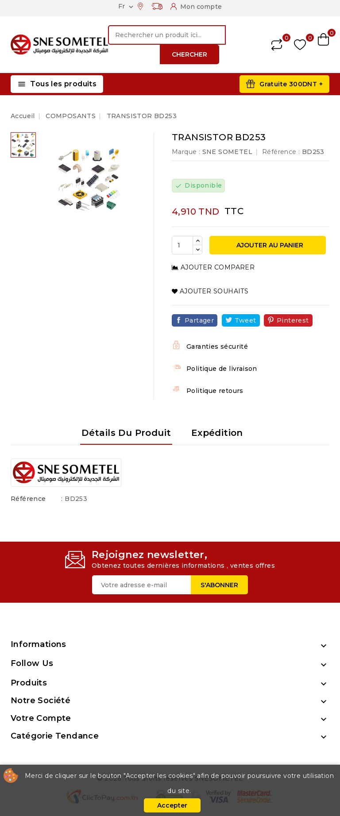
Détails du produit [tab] (126, 432)
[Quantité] (182, 245)
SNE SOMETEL (227, 152)
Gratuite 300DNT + (291, 84)
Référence (28, 499)
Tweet (245, 320)
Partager (199, 320)
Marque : (186, 152)
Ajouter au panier (269, 245)
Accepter (172, 805)
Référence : (281, 152)
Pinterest (293, 320)
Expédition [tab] (217, 432)
